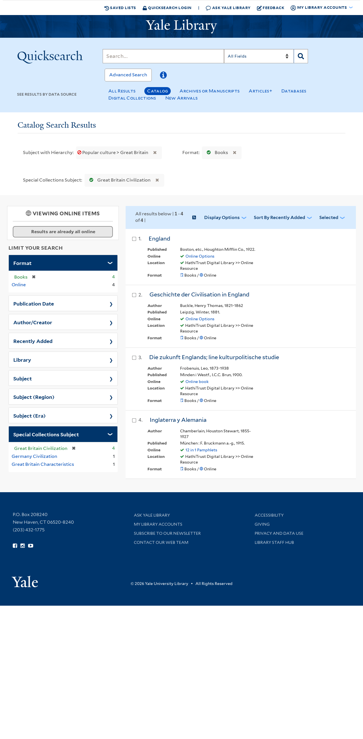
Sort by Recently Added (279, 217)
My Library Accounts (158, 524)
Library (22, 359)
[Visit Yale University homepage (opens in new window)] (25, 580)
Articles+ (260, 91)
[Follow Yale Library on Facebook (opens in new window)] (15, 545)
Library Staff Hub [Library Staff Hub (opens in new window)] (274, 542)
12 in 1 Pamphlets (201, 450)
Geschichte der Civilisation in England (199, 294)
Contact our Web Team (161, 542)
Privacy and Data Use (279, 533)
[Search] (163, 56)
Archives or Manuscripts (210, 91)
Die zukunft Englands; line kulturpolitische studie (214, 357)
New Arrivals (181, 98)
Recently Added (32, 340)
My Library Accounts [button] (319, 8)
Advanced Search (128, 74)
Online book (197, 381)
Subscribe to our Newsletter (167, 533)
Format (22, 262)
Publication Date (33, 303)
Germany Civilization (34, 456)
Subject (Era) (29, 415)
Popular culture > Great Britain (113, 152)
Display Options (222, 217)
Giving (262, 524)
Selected (328, 217)
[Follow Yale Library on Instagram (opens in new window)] (22, 545)
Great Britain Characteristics (43, 464)
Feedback (270, 7)
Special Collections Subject (46, 434)
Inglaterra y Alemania (178, 419)
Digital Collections (132, 98)
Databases (294, 91)
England (159, 238)
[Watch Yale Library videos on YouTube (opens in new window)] (30, 545)
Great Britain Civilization (118, 180)
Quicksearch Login (167, 7)
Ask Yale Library (228, 8)
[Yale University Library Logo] (181, 26)
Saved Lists (120, 7)
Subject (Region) (33, 396)
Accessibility (269, 515)
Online (19, 284)
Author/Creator (32, 322)
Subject (22, 378)
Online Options (199, 256)
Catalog (157, 91)
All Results (122, 91)
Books (216, 152)
